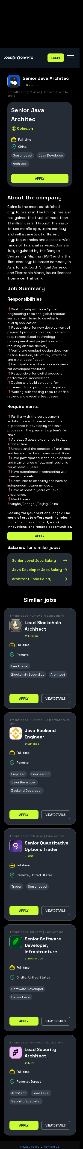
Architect (20, 164)
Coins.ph (32, 85)
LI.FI (31, 1063)
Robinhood (35, 958)
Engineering (40, 774)
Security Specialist (26, 1101)
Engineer (18, 774)
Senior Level (22, 155)
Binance (33, 744)
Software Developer (27, 989)
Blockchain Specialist (27, 674)
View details (55, 698)
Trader (16, 886)
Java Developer (51, 155)
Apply (39, 178)
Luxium (33, 636)
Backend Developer (26, 790)
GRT (30, 856)
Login (55, 58)
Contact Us (51, 1147)
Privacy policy (29, 1147)
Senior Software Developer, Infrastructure (43, 945)
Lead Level (19, 666)
